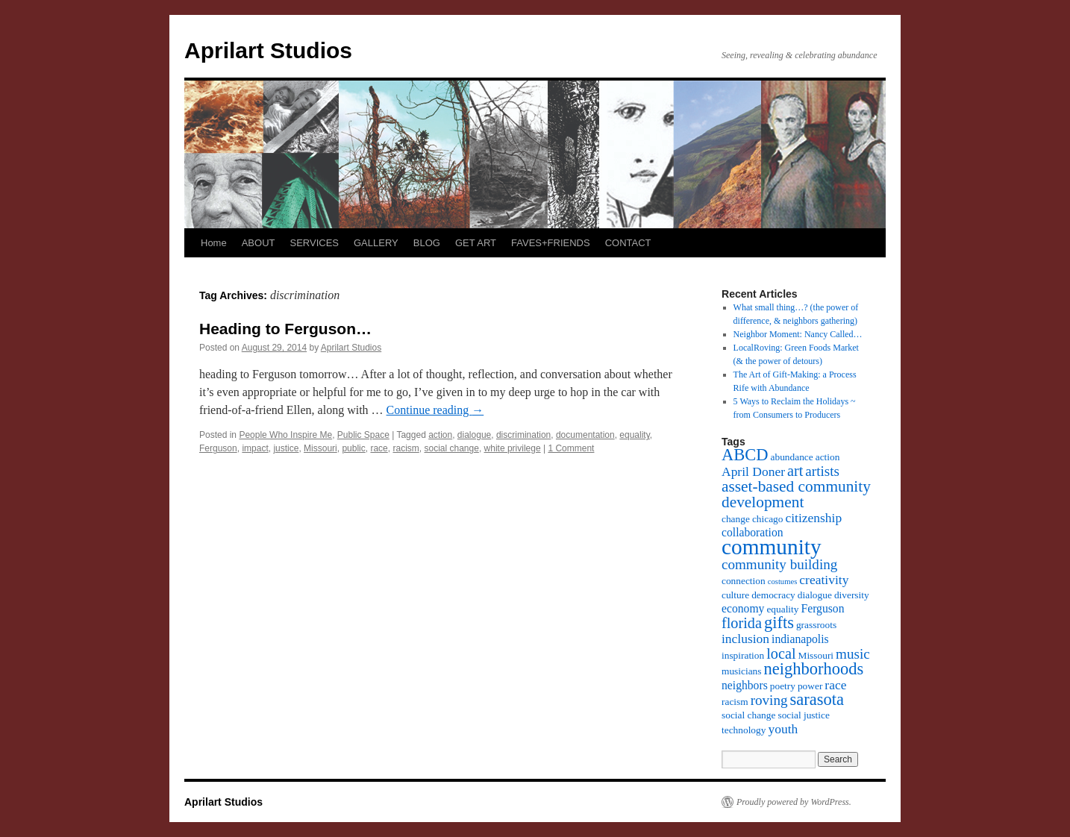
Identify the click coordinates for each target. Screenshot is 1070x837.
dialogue (474, 435)
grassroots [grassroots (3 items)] (816, 624)
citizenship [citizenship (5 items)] (813, 517)
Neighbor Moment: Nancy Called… (798, 334)
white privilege (512, 448)
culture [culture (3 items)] (735, 595)
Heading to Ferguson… (285, 328)
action (440, 435)
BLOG (426, 242)
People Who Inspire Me (285, 435)
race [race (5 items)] (835, 684)
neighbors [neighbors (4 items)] (745, 685)
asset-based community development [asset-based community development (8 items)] (796, 494)
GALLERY (376, 242)
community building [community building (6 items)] (779, 564)
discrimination (523, 435)
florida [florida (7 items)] (742, 623)
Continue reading (435, 410)
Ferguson (218, 448)
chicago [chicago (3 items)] (767, 518)
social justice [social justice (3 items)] (803, 715)
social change (451, 448)
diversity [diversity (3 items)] (851, 595)
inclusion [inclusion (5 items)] (745, 638)
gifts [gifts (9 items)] (779, 622)
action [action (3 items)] (828, 457)
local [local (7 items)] (780, 653)
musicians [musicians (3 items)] (742, 671)
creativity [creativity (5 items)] (823, 579)
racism (405, 448)
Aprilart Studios (268, 50)
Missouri (320, 448)
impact (255, 448)
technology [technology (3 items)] (744, 730)
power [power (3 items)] (810, 686)
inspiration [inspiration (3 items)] (743, 655)
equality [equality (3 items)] (782, 609)
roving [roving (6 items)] (769, 700)
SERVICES (314, 242)
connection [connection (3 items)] (744, 580)
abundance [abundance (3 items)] (792, 457)
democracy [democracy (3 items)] (773, 595)
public (353, 448)
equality (634, 435)
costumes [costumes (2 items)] (783, 581)
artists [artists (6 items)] (822, 471)
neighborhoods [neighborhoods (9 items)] (814, 668)
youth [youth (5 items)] (783, 728)
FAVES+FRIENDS (550, 242)
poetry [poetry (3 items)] (782, 686)
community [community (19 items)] (772, 547)
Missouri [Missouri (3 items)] (816, 655)
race (378, 448)
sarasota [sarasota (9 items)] (816, 699)
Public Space (363, 435)
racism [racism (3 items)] (735, 701)
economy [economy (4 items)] (743, 608)
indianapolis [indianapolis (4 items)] (800, 639)
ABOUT (258, 242)
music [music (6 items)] (853, 654)
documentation (585, 435)
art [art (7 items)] (795, 471)
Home (214, 242)
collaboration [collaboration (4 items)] (752, 532)
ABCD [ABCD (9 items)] (745, 454)
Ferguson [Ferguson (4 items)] (822, 608)
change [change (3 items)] (736, 518)
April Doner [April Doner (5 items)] (753, 471)
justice (285, 448)
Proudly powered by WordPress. (793, 802)
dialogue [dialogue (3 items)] (815, 595)
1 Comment (571, 448)
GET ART (475, 242)
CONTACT (628, 242)
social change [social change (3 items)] (748, 715)
